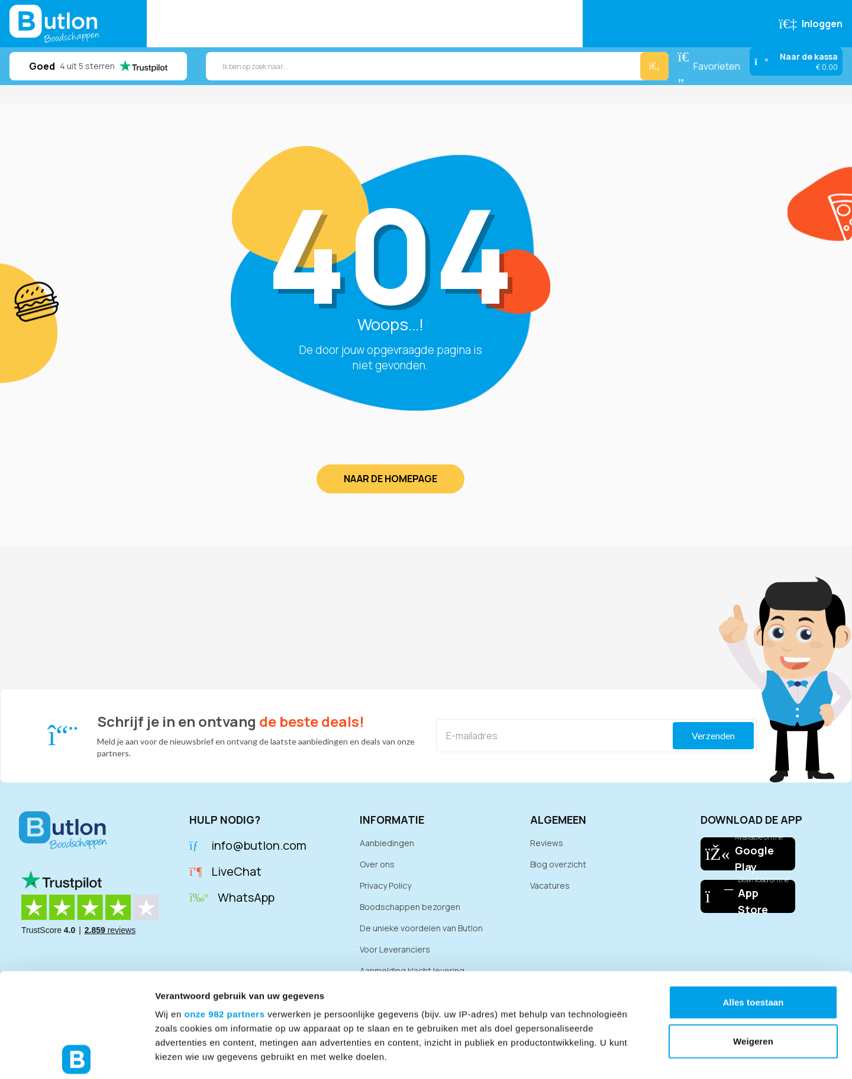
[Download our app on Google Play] (748, 853)
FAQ (471, 23)
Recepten (422, 23)
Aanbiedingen (295, 23)
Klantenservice (533, 23)
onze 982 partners (224, 910)
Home (172, 23)
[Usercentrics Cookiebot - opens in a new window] (76, 1056)
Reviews (363, 23)
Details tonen (639, 1056)
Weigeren (753, 937)
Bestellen (224, 23)
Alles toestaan (752, 898)
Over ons (377, 864)
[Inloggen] (811, 23)
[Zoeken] (654, 66)
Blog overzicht (558, 864)
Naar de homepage (390, 478)
